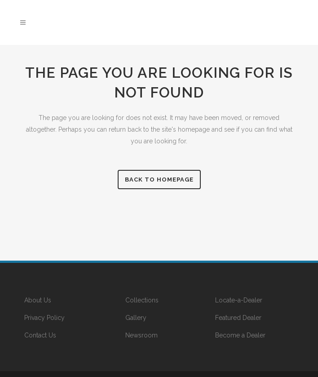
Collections (142, 300)
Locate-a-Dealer (238, 300)
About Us (37, 300)
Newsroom (141, 335)
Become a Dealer (240, 335)
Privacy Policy (44, 317)
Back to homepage (159, 179)
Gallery (135, 317)
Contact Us (40, 335)
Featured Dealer (238, 317)
